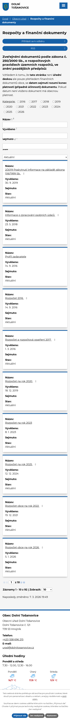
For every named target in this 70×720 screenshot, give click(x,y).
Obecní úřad (19, 18)
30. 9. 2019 (11, 182)
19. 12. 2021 (11, 515)
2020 (9, 106)
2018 (46, 101)
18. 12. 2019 (11, 390)
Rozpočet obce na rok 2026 (24, 547)
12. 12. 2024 (12, 473)
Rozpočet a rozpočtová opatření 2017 (30, 339)
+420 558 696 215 (13, 639)
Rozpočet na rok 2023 (18, 422)
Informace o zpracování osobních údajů (32, 215)
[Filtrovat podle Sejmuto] (35, 146)
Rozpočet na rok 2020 (21, 381)
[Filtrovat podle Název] (35, 124)
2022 (33, 106)
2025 (9, 111)
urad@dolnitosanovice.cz (18, 647)
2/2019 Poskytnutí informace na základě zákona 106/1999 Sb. (35, 171)
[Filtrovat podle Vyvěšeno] (35, 135)
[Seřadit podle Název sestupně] (13, 119)
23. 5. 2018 (11, 224)
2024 (57, 106)
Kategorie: (9, 101)
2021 (21, 106)
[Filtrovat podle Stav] (35, 157)
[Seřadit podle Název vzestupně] (13, 118)
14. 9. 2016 (11, 265)
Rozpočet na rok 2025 (21, 464)
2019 (58, 101)
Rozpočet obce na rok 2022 (24, 506)
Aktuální (10, 197)
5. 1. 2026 (10, 556)
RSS (48, 48)
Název (7, 119)
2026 (21, 111)
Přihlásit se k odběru (44, 41)
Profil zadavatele (15, 256)
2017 (34, 101)
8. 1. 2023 (10, 432)
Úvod (5, 18)
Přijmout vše (20, 715)
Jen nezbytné (36, 715)
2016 (22, 101)
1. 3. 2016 (10, 349)
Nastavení (52, 715)
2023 (45, 106)
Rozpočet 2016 (16, 298)
